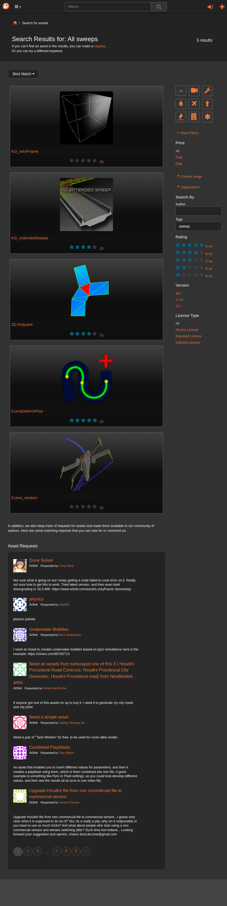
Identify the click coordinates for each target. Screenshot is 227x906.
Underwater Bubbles (48, 629)
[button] (18, 7)
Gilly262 (64, 604)
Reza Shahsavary (70, 634)
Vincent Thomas (69, 802)
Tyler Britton (66, 752)
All (181, 91)
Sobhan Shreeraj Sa (71, 722)
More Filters (187, 132)
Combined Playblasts (49, 747)
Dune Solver (41, 560)
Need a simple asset (48, 716)
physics (36, 599)
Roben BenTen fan (55, 688)
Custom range (189, 176)
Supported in (188, 186)
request (99, 46)
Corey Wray (66, 565)
